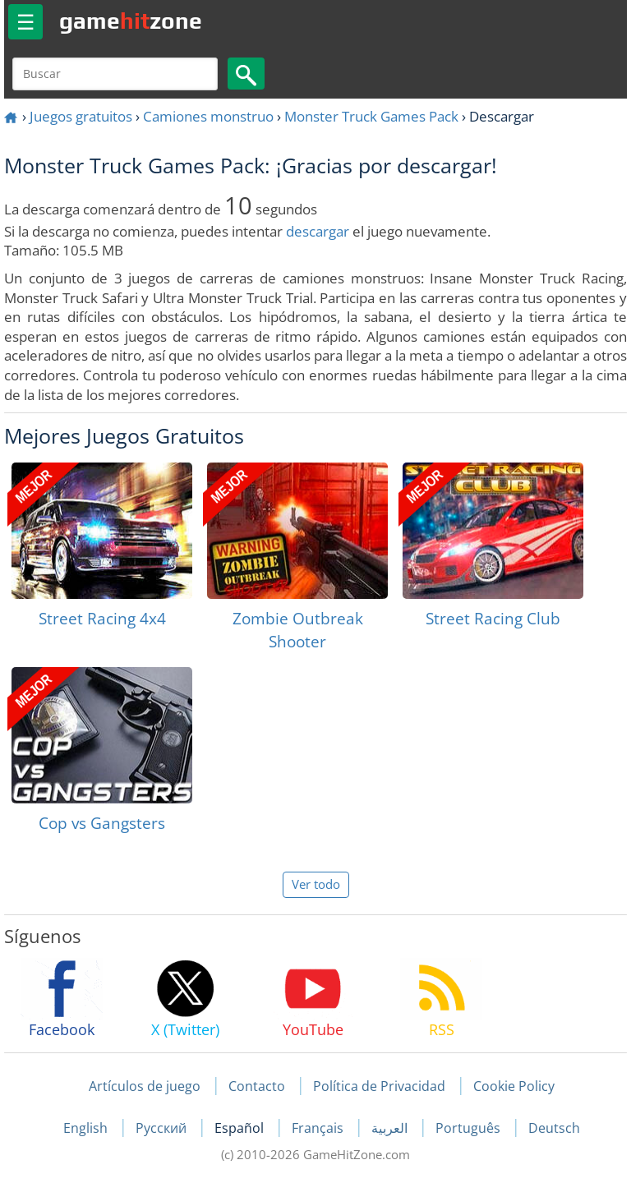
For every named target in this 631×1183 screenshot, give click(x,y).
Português (469, 1128)
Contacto (256, 1086)
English (87, 1128)
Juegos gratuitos (81, 116)
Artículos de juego (144, 1086)
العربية (391, 1128)
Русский (163, 1128)
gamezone (130, 20)
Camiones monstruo (208, 116)
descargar (317, 231)
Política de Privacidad (379, 1086)
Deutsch (554, 1128)
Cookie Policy (514, 1086)
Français (319, 1128)
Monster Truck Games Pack (371, 116)
